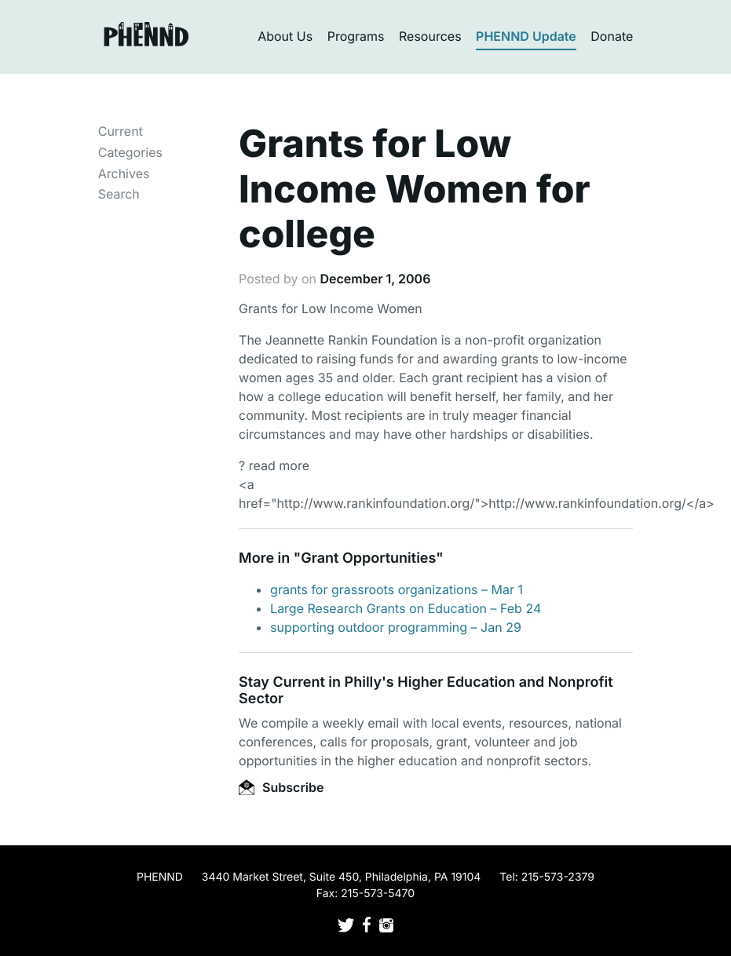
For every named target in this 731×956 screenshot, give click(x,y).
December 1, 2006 (375, 278)
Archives (124, 173)
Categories (130, 152)
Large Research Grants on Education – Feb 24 (405, 608)
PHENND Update (526, 36)
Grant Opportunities (368, 558)
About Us (285, 36)
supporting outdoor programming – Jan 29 (395, 627)
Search (119, 194)
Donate (611, 36)
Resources (430, 36)
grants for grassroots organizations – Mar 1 (396, 589)
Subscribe (281, 787)
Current (120, 131)
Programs (356, 36)
